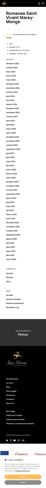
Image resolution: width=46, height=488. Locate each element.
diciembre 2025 (12, 63)
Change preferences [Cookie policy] (22, 471)
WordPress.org (12, 307)
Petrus (23, 332)
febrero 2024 (11, 104)
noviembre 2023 (13, 112)
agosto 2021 (11, 198)
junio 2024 (10, 96)
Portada (9, 34)
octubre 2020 (12, 231)
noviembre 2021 (12, 186)
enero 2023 (11, 133)
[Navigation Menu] (43, 3)
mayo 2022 (10, 161)
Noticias (9, 277)
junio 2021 (10, 202)
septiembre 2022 (13, 149)
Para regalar (11, 391)
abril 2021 (10, 210)
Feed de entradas (13, 299)
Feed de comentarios (15, 303)
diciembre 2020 (12, 222)
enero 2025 (11, 80)
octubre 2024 (12, 92)
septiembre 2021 (13, 194)
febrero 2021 (11, 214)
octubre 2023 (11, 116)
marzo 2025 (11, 76)
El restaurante (12, 379)
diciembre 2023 (12, 108)
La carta (9, 383)
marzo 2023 (11, 129)
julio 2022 (10, 153)
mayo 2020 (10, 251)
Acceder (9, 295)
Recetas (9, 273)
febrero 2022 (11, 173)
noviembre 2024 (13, 88)
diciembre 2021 (12, 182)
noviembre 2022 (13, 141)
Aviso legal (10, 411)
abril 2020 (10, 255)
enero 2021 (10, 218)
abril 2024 (10, 100)
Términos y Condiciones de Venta (20, 423)
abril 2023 (10, 125)
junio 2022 (10, 157)
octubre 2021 (11, 190)
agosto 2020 (11, 239)
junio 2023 (10, 120)
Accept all (23, 477)
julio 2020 (10, 243)
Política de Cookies (14, 415)
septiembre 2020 (13, 235)
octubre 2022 (12, 145)
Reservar (10, 403)
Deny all (23, 482)
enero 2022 (11, 178)
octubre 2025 (11, 67)
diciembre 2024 (12, 84)
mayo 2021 (10, 206)
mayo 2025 (10, 72)
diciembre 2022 (12, 137)
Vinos (8, 281)
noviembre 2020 (13, 226)
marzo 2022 (11, 169)
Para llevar (10, 395)
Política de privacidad (15, 419)
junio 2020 (10, 247)
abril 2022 (10, 165)
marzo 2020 (11, 259)
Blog (8, 387)
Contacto (10, 399)
